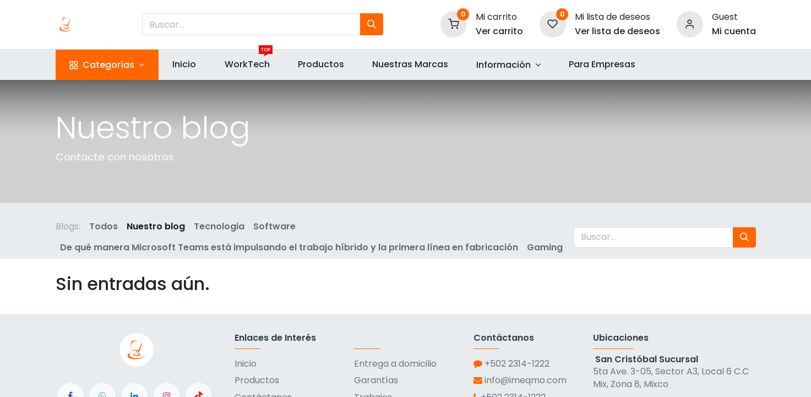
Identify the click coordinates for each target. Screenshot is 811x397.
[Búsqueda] (371, 24)
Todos (103, 226)
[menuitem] (184, 64)
